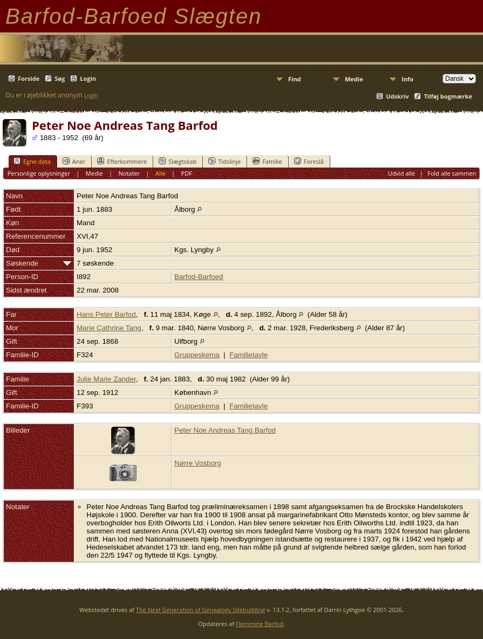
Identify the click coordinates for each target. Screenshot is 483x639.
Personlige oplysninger (39, 173)
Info (407, 79)
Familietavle (248, 355)
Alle (160, 173)
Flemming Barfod (259, 624)
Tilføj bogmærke (448, 96)
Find (294, 79)
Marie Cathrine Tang (109, 328)
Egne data (32, 161)
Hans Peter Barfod (106, 314)
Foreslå (309, 161)
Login (88, 78)
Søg (60, 78)
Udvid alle (401, 173)
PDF (186, 173)
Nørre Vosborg (197, 463)
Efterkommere (122, 161)
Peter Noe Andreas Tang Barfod (225, 430)
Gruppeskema (197, 355)
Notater (129, 173)
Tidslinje (224, 161)
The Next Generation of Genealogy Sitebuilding (201, 610)
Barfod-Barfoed (198, 277)
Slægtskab (177, 161)
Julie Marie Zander (106, 379)
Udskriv (397, 96)
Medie (354, 79)
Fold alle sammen (451, 173)
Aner (74, 161)
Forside (28, 78)
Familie (267, 161)
